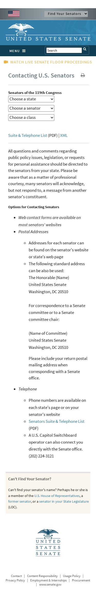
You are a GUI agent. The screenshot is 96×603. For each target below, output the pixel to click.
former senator (19, 501)
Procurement (81, 580)
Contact (16, 576)
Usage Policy (71, 576)
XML (64, 135)
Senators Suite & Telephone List (56, 421)
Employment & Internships (48, 580)
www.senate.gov (50, 584)
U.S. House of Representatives (57, 495)
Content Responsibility (42, 576)
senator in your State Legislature (64, 501)
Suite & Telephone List (27, 135)
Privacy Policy (15, 580)
